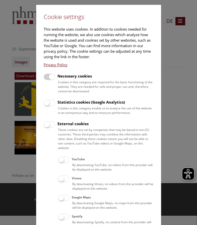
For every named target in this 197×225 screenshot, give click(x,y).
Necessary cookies (74, 76)
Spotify (77, 216)
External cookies (73, 123)
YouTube (78, 159)
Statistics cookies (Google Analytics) (91, 102)
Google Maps (81, 197)
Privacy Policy (56, 64)
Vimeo (76, 178)
